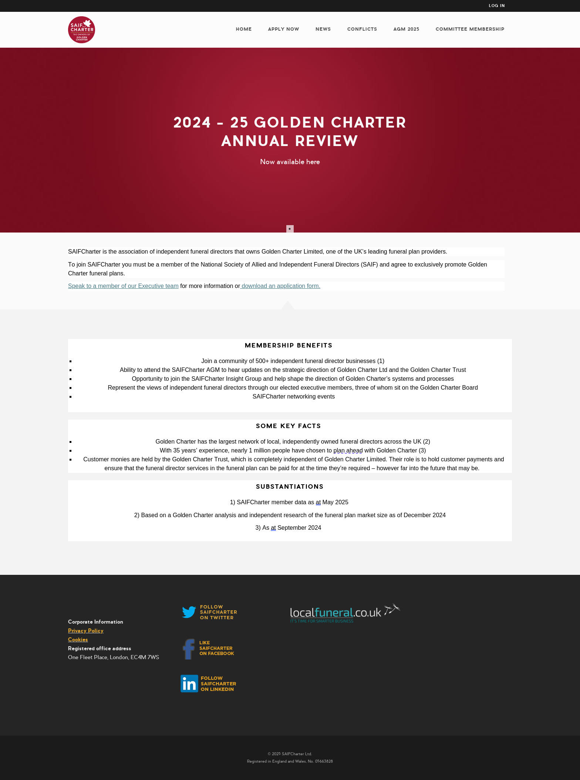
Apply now (283, 29)
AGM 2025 (406, 29)
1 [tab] (290, 229)
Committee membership (470, 29)
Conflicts (362, 29)
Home (244, 29)
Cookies (78, 639)
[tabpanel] (290, 140)
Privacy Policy (86, 630)
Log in (497, 5)
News (323, 29)
